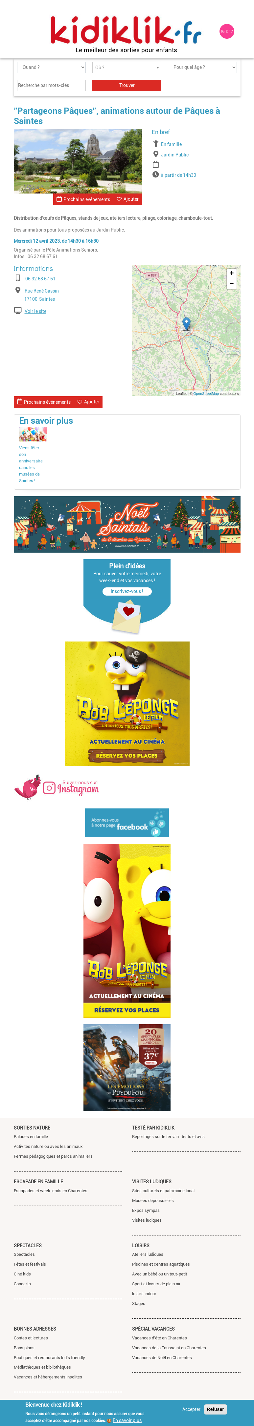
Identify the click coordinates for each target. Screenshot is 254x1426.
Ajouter (131, 199)
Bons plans (24, 1347)
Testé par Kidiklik (153, 1128)
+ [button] (231, 274)
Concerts (22, 1283)
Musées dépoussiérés (153, 1200)
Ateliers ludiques (147, 1254)
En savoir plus (127, 1420)
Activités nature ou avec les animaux (48, 1146)
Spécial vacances (153, 1329)
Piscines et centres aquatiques (161, 1264)
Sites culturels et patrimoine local (163, 1190)
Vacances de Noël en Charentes (162, 1357)
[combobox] (126, 67)
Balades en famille (31, 1136)
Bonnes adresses (35, 1329)
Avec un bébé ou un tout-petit (159, 1274)
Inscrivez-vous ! (127, 591)
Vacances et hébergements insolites (48, 1377)
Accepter (191, 1409)
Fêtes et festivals (30, 1264)
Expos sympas (146, 1210)
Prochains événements (83, 199)
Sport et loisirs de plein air (156, 1283)
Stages (138, 1303)
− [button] (231, 284)
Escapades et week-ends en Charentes (50, 1190)
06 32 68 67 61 (40, 278)
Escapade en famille (38, 1181)
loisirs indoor (144, 1293)
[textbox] (127, 67)
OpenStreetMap (206, 394)
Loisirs (141, 1245)
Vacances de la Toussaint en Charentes (169, 1347)
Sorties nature (32, 1128)
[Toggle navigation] (20, 31)
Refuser (215, 1409)
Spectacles (28, 1245)
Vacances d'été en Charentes (159, 1337)
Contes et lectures (31, 1337)
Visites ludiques (152, 1181)
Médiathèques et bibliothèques (42, 1367)
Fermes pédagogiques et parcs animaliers (53, 1156)
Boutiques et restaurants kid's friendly (49, 1357)
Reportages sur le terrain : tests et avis (168, 1136)
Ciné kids (22, 1274)
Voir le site (35, 311)
